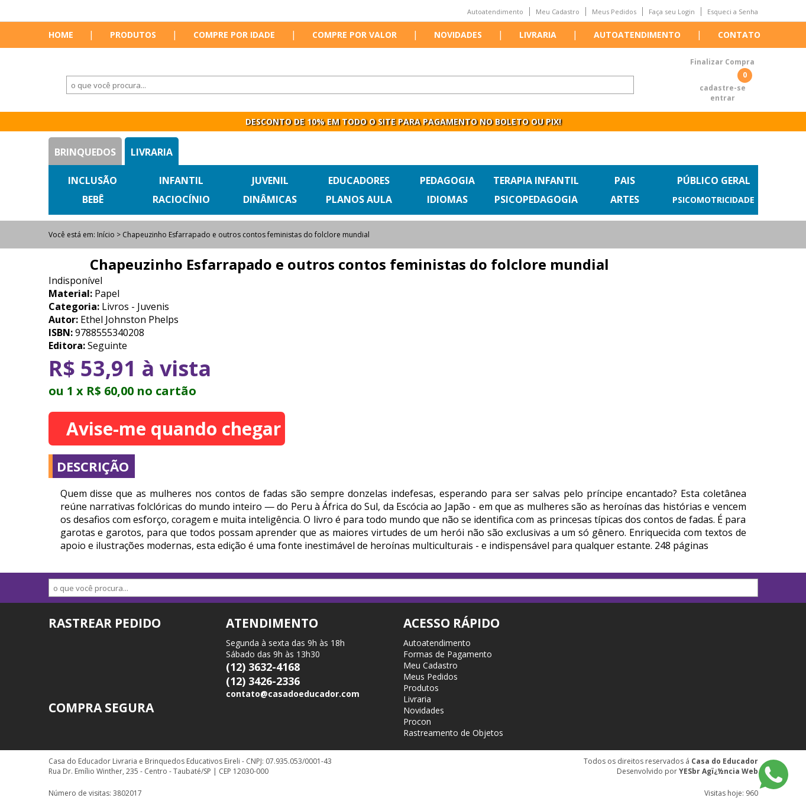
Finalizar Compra (722, 62)
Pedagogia (447, 180)
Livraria (537, 34)
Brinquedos (85, 152)
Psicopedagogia (536, 199)
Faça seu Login (672, 11)
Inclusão (92, 180)
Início (106, 235)
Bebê (92, 199)
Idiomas (447, 199)
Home (60, 34)
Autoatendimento (495, 11)
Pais (624, 180)
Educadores (359, 180)
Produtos (133, 34)
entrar (722, 98)
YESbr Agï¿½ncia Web (718, 771)
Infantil (181, 180)
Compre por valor (354, 34)
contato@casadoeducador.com (293, 693)
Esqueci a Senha (732, 11)
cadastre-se (723, 88)
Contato (739, 34)
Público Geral (713, 180)
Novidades (458, 34)
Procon (417, 721)
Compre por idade (234, 34)
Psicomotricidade (713, 199)
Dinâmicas (270, 199)
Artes (624, 199)
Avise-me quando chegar (173, 428)
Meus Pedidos (614, 11)
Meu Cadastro (558, 11)
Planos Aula (359, 199)
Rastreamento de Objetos (453, 732)
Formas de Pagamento (447, 654)
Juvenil (270, 180)
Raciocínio (181, 199)
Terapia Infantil (536, 180)
